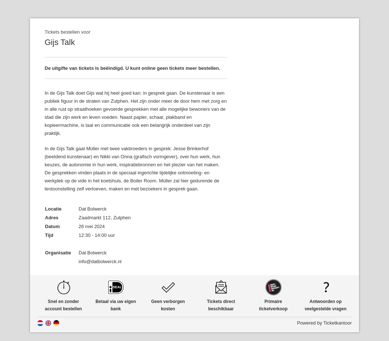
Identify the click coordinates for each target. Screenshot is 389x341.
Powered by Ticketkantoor (324, 323)
